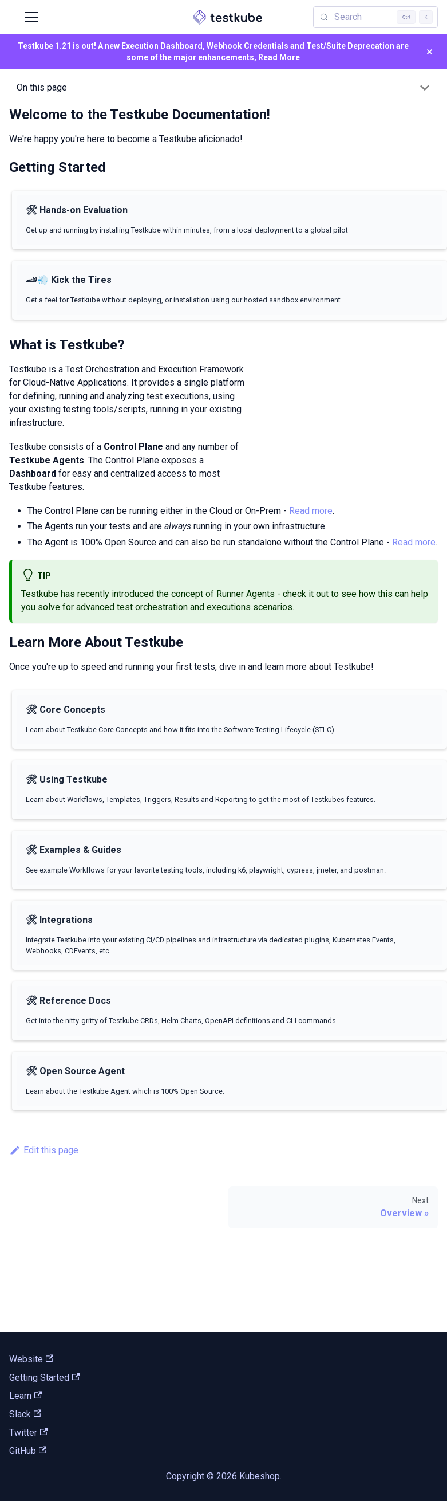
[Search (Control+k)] (375, 17)
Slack (25, 1414)
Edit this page (43, 1150)
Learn (25, 1395)
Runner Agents (245, 593)
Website (31, 1359)
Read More (279, 57)
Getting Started (44, 1377)
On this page (42, 87)
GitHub (27, 1450)
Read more (311, 510)
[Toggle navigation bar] (31, 17)
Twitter (28, 1432)
